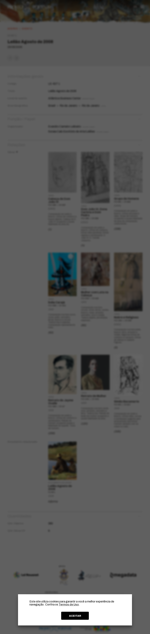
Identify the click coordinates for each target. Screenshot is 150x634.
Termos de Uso (69, 604)
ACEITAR (75, 615)
